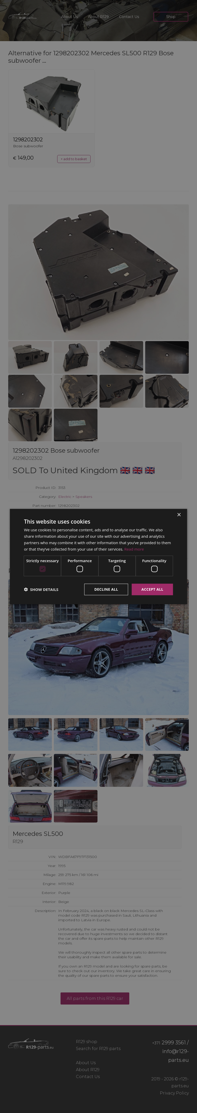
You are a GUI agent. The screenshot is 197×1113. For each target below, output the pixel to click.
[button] (41, 589)
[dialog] (98, 556)
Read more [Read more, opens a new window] (134, 548)
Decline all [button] (106, 589)
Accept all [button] (152, 589)
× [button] (179, 515)
